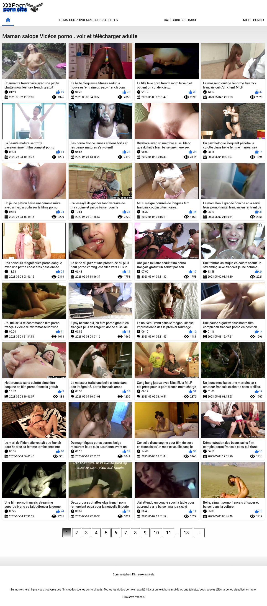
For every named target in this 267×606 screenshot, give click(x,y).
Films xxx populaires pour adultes (88, 20)
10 (156, 533)
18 (186, 533)
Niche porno (253, 20)
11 (168, 533)
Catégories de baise (180, 20)
